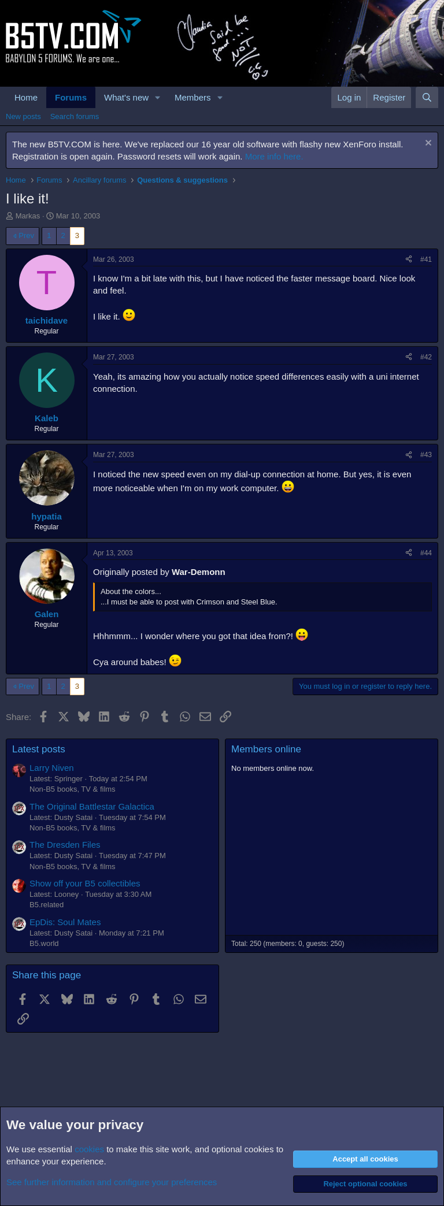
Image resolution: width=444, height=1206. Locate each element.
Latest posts (38, 749)
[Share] (408, 259)
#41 (426, 259)
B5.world (44, 943)
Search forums (74, 116)
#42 (426, 357)
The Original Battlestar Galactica (91, 806)
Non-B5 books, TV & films (72, 789)
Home (26, 97)
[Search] (427, 97)
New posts (23, 116)
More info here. (274, 156)
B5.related (46, 904)
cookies (89, 1149)
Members (193, 97)
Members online (266, 749)
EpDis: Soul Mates (65, 922)
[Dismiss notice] (427, 144)
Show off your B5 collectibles (84, 883)
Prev (26, 235)
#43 (426, 455)
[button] (158, 97)
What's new (126, 97)
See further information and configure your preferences (111, 1182)
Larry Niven (51, 768)
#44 (426, 553)
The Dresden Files (65, 844)
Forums (71, 97)
